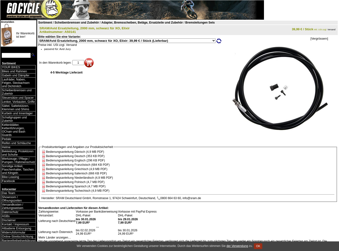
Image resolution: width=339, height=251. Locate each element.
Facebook (8, 181)
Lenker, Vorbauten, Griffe (18, 102)
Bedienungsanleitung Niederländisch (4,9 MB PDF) (79, 177)
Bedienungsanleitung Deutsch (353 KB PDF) (75, 156)
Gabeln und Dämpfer (15, 75)
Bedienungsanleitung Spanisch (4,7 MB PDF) (75, 186)
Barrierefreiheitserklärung (18, 240)
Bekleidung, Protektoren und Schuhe (18, 153)
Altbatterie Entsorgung (16, 228)
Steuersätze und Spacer (18, 97)
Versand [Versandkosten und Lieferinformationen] (331, 29)
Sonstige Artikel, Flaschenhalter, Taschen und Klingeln (18, 170)
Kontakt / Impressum (15, 224)
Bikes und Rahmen (14, 71)
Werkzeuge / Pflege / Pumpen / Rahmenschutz (18, 160)
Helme (6, 147)
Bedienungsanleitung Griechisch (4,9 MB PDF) (76, 169)
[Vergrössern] (319, 38)
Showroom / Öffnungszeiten (12, 199)
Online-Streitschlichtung (17, 236)
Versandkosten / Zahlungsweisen (12, 206)
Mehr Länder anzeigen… (55, 237)
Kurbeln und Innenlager (17, 113)
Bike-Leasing (10, 177)
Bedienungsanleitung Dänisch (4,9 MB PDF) (75, 151)
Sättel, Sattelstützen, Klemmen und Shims (15, 107)
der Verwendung (237, 246)
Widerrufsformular (13, 232)
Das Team (8, 193)
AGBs (6, 216)
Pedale (6, 139)
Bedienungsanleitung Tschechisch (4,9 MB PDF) (78, 190)
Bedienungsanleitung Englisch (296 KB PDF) (75, 160)
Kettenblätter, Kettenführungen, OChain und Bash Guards (13, 130)
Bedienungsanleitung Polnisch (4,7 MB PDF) (75, 182)
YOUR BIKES (11, 67)
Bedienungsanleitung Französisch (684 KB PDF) (78, 164)
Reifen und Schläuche (16, 143)
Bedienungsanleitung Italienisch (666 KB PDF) (76, 173)
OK (258, 246)
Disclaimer (9, 220)
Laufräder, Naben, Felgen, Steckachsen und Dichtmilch (15, 83)
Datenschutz (10, 212)
